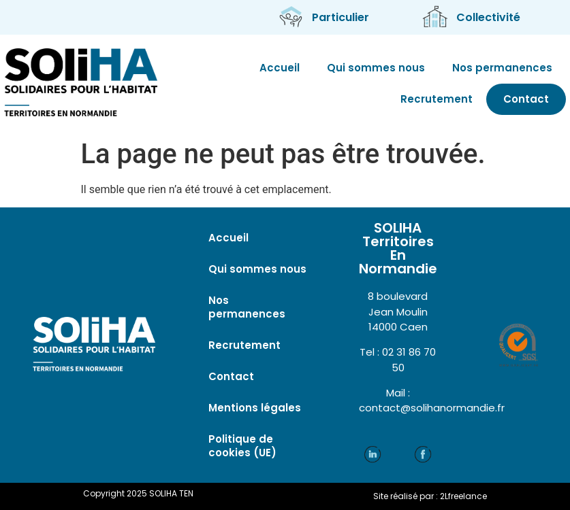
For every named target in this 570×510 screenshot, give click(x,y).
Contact (526, 99)
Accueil (279, 68)
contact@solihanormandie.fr (432, 408)
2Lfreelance (463, 496)
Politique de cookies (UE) (242, 446)
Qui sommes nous (376, 68)
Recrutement (436, 99)
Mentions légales (254, 408)
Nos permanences (502, 68)
